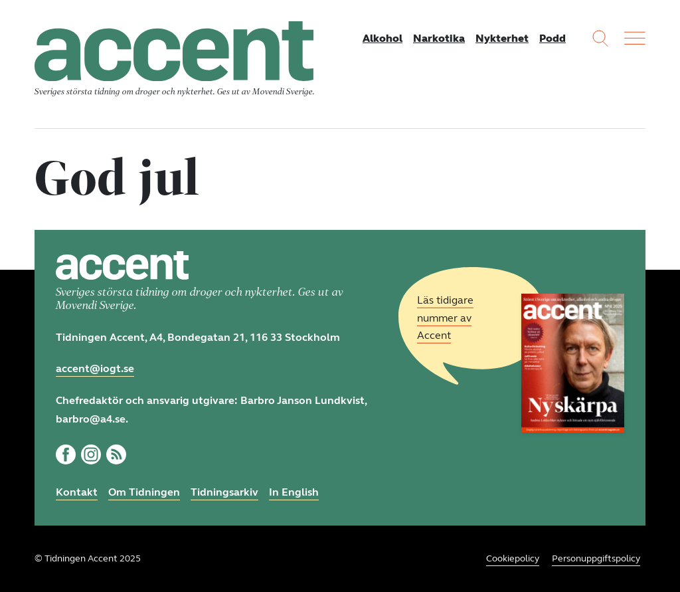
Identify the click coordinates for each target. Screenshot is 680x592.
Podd (552, 38)
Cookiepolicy (512, 558)
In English (294, 492)
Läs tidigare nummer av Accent (445, 318)
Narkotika (439, 38)
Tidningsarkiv (224, 492)
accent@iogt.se (95, 368)
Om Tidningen (144, 492)
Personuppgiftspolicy (596, 558)
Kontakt (77, 492)
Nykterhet (502, 38)
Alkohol (382, 38)
